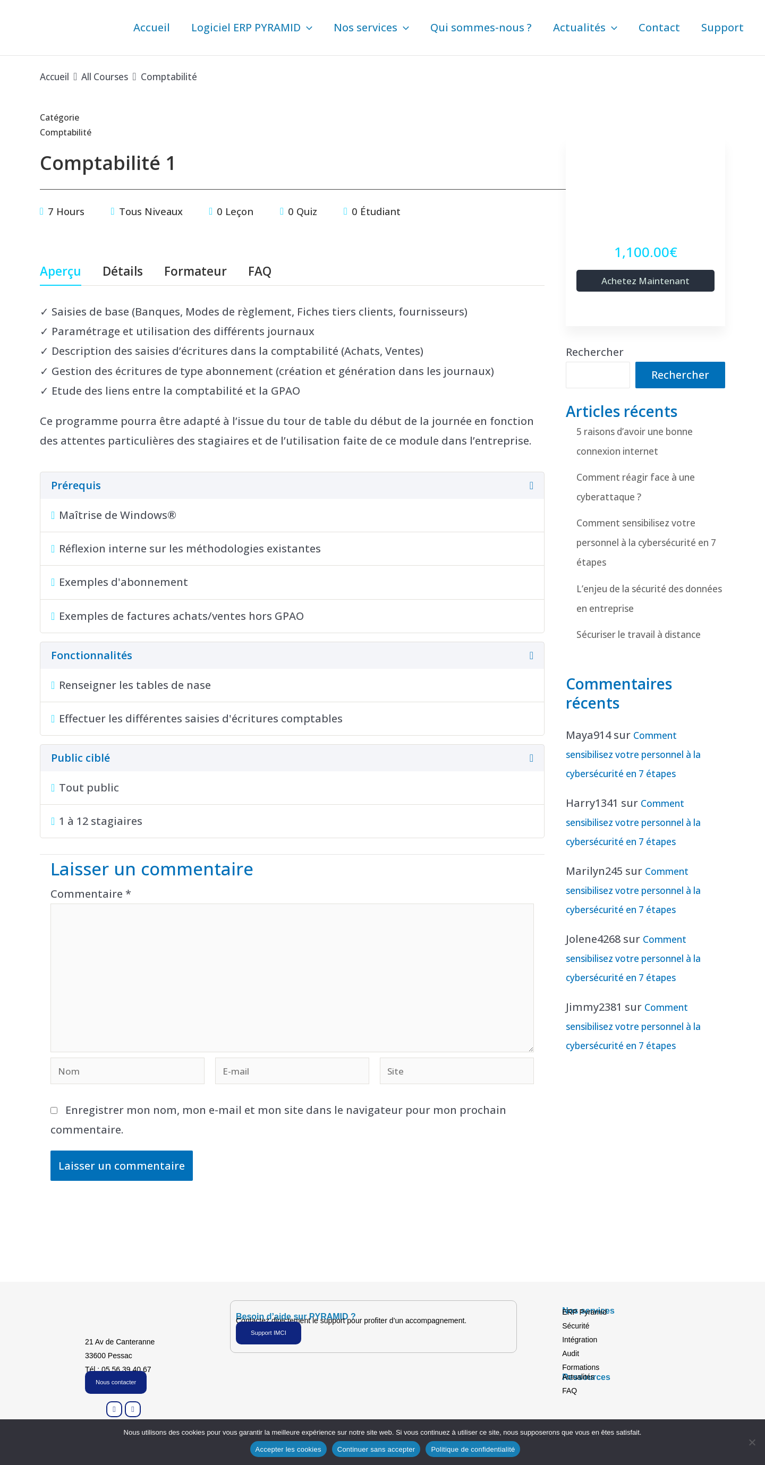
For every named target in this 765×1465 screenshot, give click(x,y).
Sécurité (575, 1324)
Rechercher (595, 353)
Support (722, 27)
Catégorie (59, 117)
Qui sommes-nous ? (481, 27)
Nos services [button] (371, 27)
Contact (659, 27)
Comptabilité (71, 131)
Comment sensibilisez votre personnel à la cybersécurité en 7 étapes (649, 543)
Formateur (195, 272)
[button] (306, 27)
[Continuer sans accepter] (751, 1442)
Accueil (151, 27)
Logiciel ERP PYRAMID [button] (251, 27)
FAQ (259, 272)
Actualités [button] (585, 27)
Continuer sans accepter (376, 1449)
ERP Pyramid (584, 1310)
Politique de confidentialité (473, 1449)
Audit (570, 1352)
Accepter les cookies (288, 1449)
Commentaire (90, 894)
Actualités (578, 1375)
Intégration (579, 1338)
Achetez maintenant (645, 281)
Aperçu (60, 272)
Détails (123, 272)
